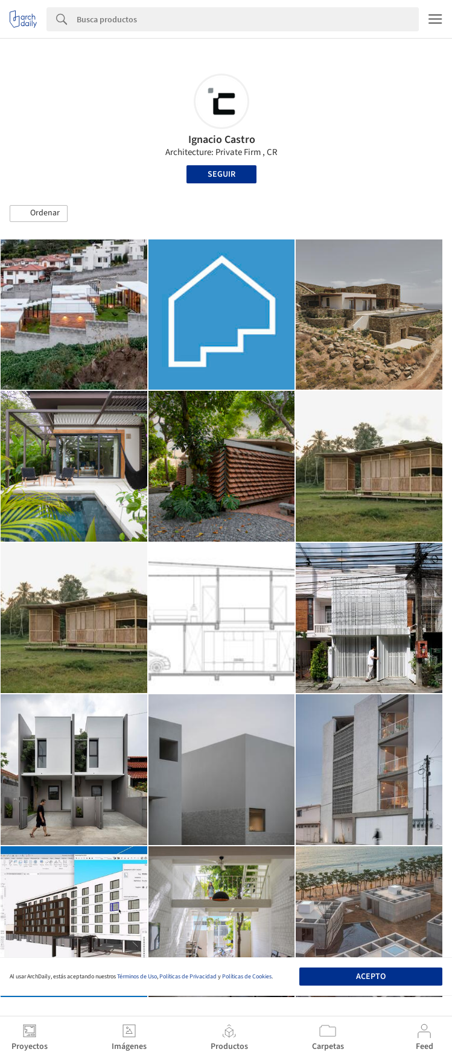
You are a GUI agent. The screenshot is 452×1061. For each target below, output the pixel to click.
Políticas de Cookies (247, 976)
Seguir (221, 174)
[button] (39, 213)
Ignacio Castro (221, 139)
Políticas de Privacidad (188, 976)
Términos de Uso (137, 976)
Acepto (371, 977)
